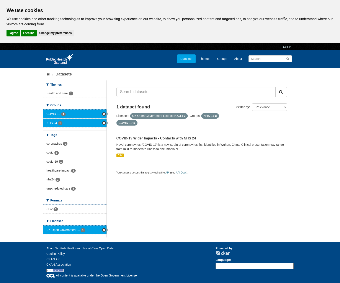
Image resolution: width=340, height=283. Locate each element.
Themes (204, 59)
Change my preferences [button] (55, 33)
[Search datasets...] (196, 92)
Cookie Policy (55, 253)
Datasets (186, 59)
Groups (222, 59)
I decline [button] (28, 33)
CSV (120, 155)
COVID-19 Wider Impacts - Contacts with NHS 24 (156, 138)
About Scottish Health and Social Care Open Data (80, 248)
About (238, 59)
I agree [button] (13, 33)
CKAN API (53, 259)
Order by (242, 107)
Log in (287, 46)
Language (223, 260)
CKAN (223, 253)
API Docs (181, 172)
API (167, 172)
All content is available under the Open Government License (91, 275)
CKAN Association (58, 264)
